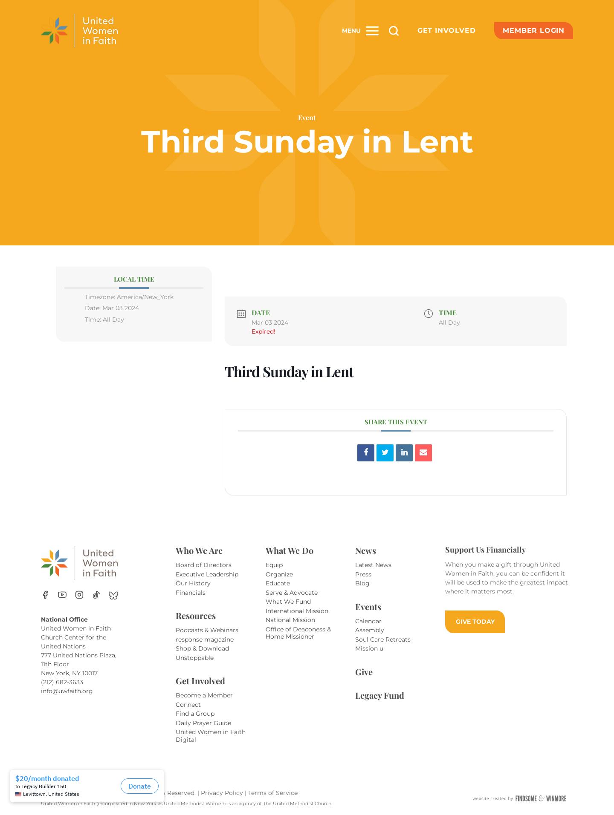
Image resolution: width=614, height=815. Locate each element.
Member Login (534, 30)
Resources (196, 615)
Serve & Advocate (292, 592)
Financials (191, 592)
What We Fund (288, 601)
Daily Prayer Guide (203, 723)
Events (368, 606)
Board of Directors (204, 565)
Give (364, 671)
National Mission (290, 620)
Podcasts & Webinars (207, 630)
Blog (362, 583)
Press (363, 574)
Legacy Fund (379, 695)
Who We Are (199, 550)
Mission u (369, 648)
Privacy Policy (223, 793)
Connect (188, 704)
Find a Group (195, 713)
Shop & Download (202, 648)
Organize (279, 574)
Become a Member (204, 695)
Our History (193, 583)
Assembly (369, 630)
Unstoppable (195, 658)
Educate (278, 583)
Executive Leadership (207, 574)
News (365, 550)
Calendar (368, 621)
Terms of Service (273, 793)
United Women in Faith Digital (211, 735)
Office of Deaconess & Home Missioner (298, 633)
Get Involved (446, 30)
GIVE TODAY (475, 621)
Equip (274, 565)
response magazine (205, 639)
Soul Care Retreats (383, 639)
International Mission (297, 611)
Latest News (373, 565)
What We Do (289, 550)
